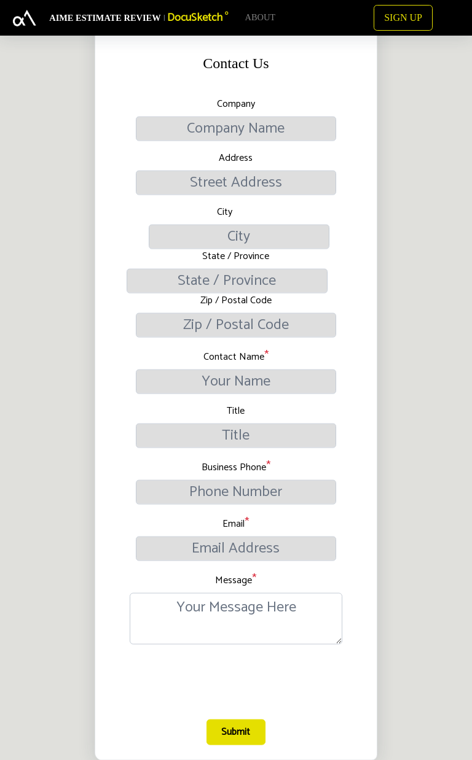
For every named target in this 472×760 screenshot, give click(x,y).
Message (233, 580)
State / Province (235, 256)
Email (233, 523)
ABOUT (260, 17)
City (224, 211)
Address (236, 157)
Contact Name (233, 356)
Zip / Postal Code (236, 300)
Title (236, 410)
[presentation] (237, 688)
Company (236, 103)
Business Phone (234, 467)
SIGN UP (403, 17)
